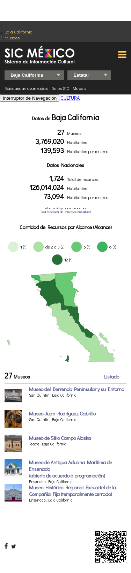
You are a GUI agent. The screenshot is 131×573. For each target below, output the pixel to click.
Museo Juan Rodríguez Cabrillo (62, 413)
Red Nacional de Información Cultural (65, 212)
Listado (111, 376)
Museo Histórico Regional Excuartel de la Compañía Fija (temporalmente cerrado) (72, 490)
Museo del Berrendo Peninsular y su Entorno (76, 389)
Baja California (18, 32)
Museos (12, 37)
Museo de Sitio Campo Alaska (60, 438)
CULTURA (70, 97)
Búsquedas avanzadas (26, 88)
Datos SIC (60, 88)
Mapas (79, 88)
